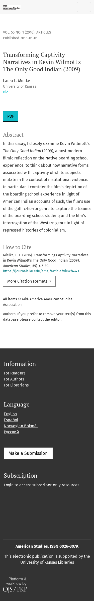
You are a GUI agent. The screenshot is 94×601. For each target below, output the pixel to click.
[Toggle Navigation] (84, 7)
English (10, 414)
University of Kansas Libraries (47, 562)
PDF (10, 116)
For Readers (14, 373)
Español (11, 420)
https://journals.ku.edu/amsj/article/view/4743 (41, 271)
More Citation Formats (27, 281)
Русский (11, 432)
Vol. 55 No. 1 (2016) (19, 32)
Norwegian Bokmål (21, 426)
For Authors (14, 379)
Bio (5, 92)
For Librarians (16, 385)
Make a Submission (28, 453)
